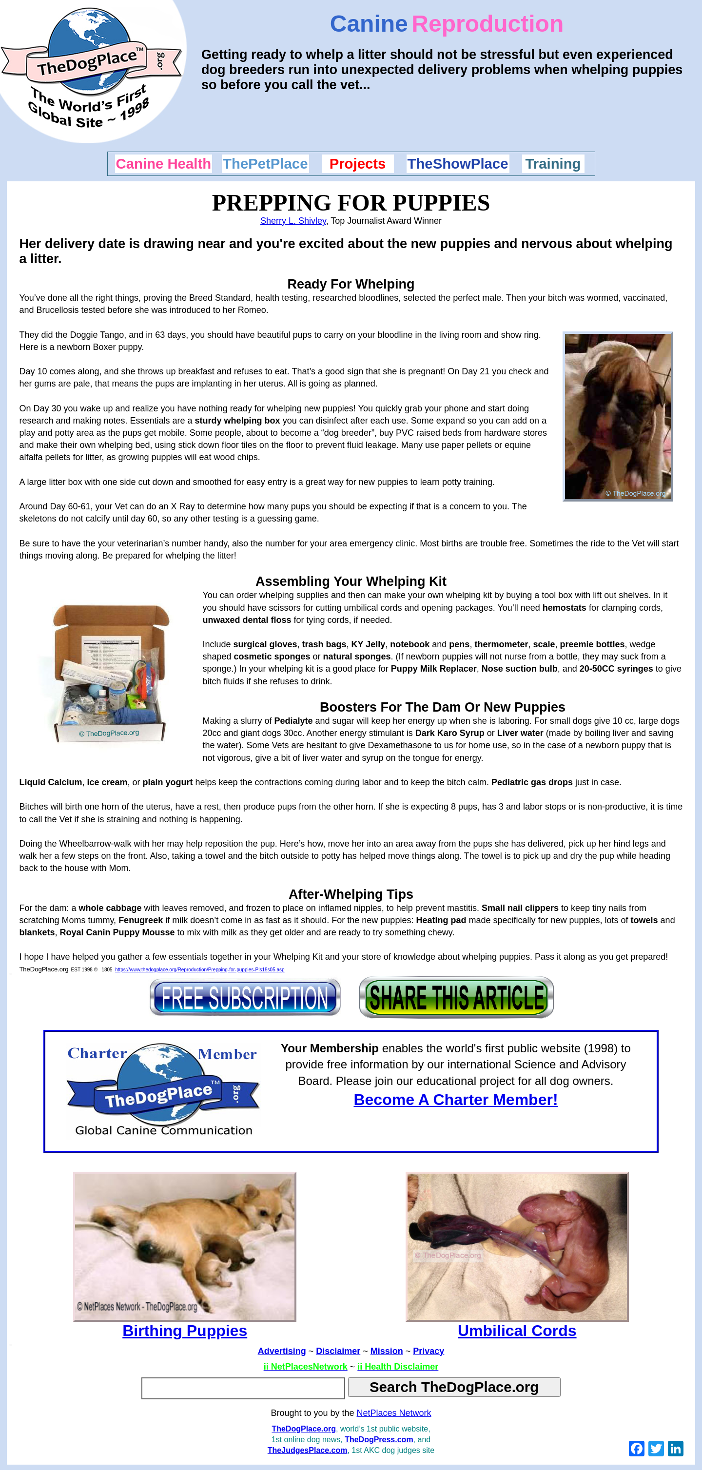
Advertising (282, 1351)
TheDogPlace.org (304, 1429)
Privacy (428, 1351)
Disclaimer (338, 1351)
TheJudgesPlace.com (308, 1450)
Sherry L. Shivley (293, 221)
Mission (386, 1351)
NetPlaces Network (394, 1413)
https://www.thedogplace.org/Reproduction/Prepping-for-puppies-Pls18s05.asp (199, 969)
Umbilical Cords (517, 1330)
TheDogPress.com (379, 1439)
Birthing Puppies (184, 1330)
